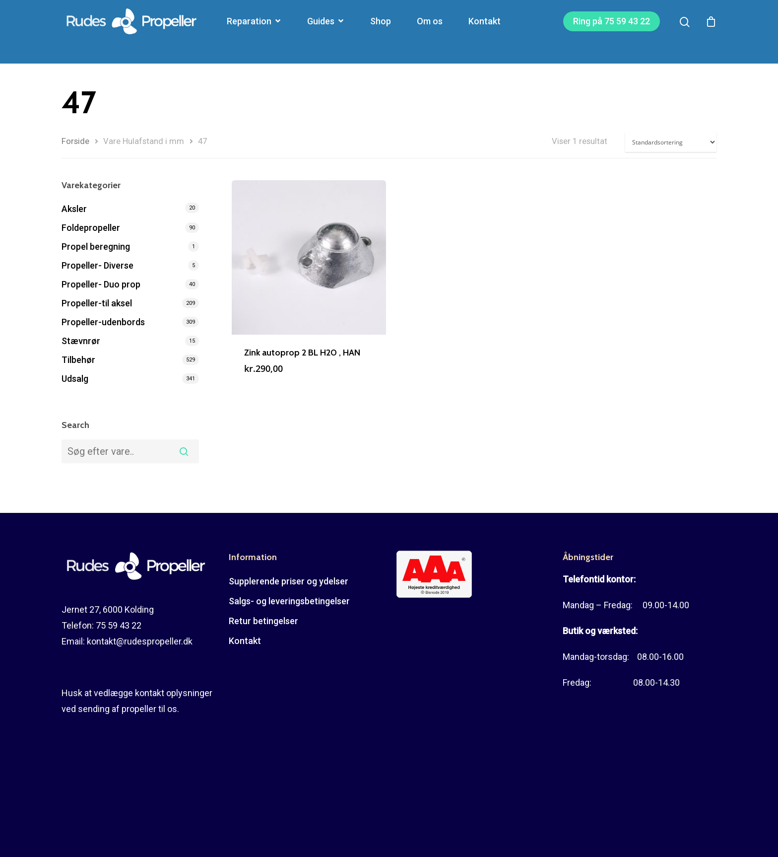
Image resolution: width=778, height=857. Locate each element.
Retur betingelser (263, 621)
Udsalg (75, 378)
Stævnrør (81, 341)
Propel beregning (96, 246)
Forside (75, 141)
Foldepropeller (91, 227)
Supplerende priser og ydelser (288, 581)
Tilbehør (78, 360)
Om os (430, 31)
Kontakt (484, 31)
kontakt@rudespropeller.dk (140, 641)
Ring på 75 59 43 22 (611, 31)
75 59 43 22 (118, 625)
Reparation (253, 31)
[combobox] (130, 451)
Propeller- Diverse (97, 265)
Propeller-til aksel (97, 303)
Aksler (74, 209)
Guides (325, 31)
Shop (380, 31)
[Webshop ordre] (670, 142)
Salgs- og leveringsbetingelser (289, 601)
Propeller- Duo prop (101, 284)
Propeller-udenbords (103, 322)
